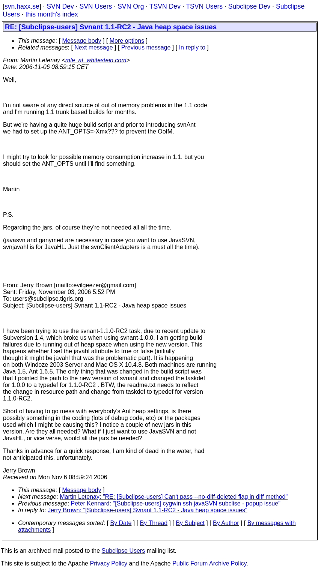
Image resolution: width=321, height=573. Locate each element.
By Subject (190, 523)
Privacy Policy (108, 563)
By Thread (154, 523)
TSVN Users (204, 6)
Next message (93, 47)
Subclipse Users (123, 551)
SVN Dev (60, 6)
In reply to (192, 47)
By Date (120, 523)
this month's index (52, 14)
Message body (81, 41)
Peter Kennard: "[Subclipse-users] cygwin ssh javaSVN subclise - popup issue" (175, 503)
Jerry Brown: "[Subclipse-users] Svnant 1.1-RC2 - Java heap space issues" (147, 510)
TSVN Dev (165, 6)
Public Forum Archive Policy (209, 563)
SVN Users (95, 6)
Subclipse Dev (249, 6)
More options (127, 41)
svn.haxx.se (22, 6)
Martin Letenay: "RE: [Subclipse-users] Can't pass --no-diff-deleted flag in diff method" (174, 497)
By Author (226, 523)
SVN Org (131, 6)
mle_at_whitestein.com (96, 60)
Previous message (146, 47)
